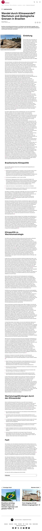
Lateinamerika (20, 5)
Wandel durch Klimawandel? (30, 5)
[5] (23, 99)
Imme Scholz (4, 21)
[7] (15, 109)
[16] (32, 266)
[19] (29, 407)
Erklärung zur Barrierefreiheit (21, 525)
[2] (21, 82)
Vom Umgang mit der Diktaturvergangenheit (30, 504)
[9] (20, 145)
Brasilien (24, 5)
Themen (2, 5)
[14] (18, 228)
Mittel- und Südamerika (13, 5)
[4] (30, 93)
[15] (15, 247)
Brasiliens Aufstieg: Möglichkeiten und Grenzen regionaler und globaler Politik (9, 506)
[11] (11, 168)
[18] (5, 358)
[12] (14, 198)
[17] (25, 352)
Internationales (7, 5)
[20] (36, 452)
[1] (32, 72)
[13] (14, 213)
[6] (16, 105)
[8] (22, 129)
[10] (5, 156)
